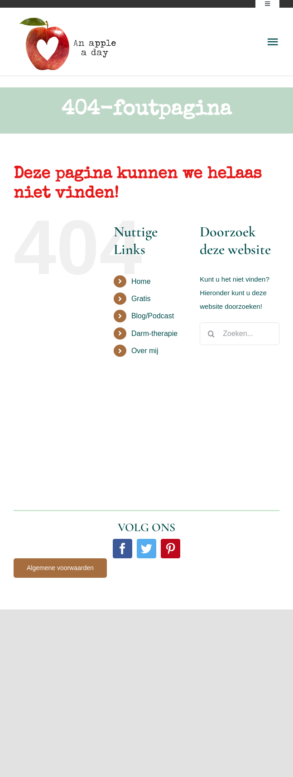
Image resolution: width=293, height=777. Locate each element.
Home (141, 281)
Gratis (141, 298)
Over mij (145, 351)
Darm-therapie (154, 333)
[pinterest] (170, 548)
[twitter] (146, 548)
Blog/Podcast (152, 316)
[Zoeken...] (239, 333)
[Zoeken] (211, 333)
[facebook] (122, 548)
